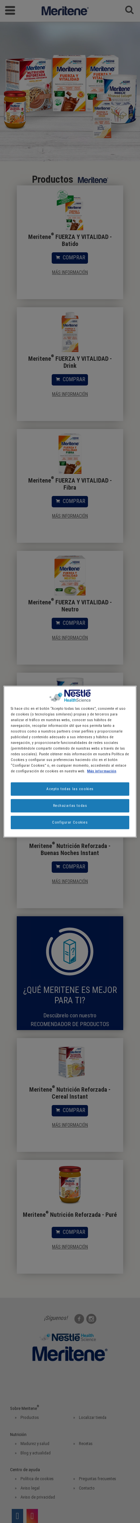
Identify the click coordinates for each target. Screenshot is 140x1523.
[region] (69, 761)
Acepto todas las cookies (70, 788)
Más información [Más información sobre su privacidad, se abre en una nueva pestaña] (101, 771)
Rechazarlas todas (70, 805)
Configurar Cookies (70, 822)
